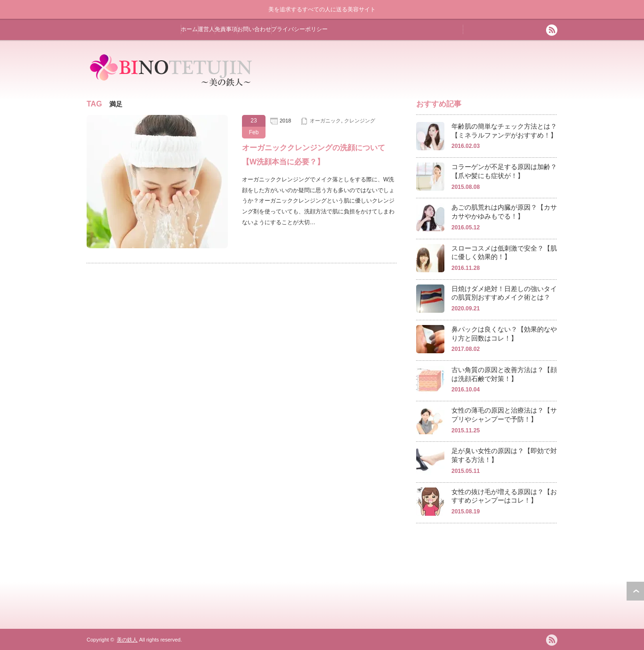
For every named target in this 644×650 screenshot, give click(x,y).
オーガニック (325, 120)
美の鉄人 (127, 639)
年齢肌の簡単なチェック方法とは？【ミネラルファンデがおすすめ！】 (504, 130)
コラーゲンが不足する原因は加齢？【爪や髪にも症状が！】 (504, 171)
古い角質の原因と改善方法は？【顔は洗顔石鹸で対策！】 (504, 374)
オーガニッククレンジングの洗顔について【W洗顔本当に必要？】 (313, 155)
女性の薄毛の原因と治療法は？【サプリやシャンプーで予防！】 (504, 414)
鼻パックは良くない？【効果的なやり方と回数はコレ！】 (504, 333)
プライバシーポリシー (299, 29)
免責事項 (226, 29)
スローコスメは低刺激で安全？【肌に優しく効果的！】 (504, 252)
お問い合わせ (254, 29)
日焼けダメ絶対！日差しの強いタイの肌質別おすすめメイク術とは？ (504, 293)
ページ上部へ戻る (635, 591)
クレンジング (359, 120)
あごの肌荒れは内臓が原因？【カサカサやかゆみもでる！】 (504, 211)
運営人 (206, 29)
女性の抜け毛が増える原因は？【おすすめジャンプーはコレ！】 (504, 496)
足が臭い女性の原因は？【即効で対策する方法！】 (504, 455)
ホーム (189, 29)
